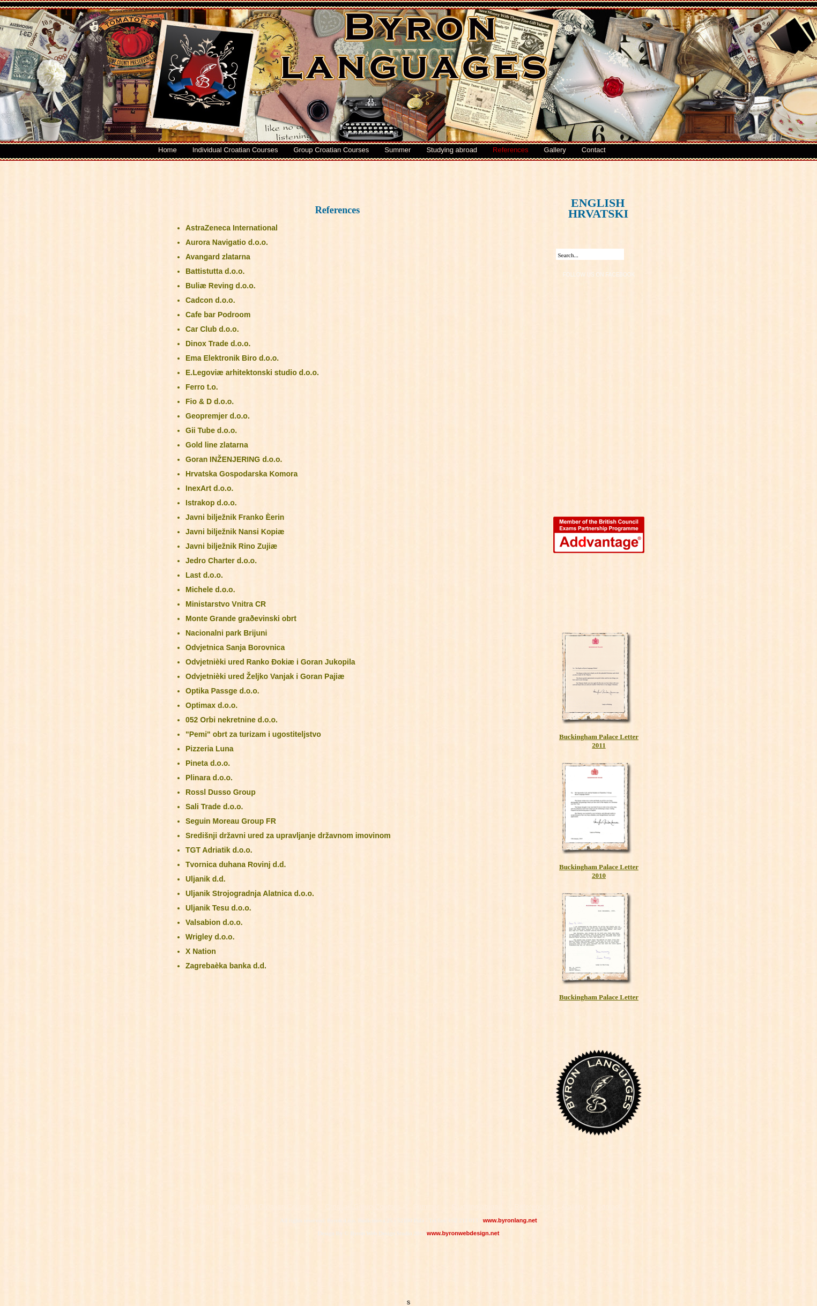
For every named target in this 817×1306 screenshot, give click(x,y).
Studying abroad (451, 150)
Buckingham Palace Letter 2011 (598, 689)
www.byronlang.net (510, 1220)
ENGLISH (587, 197)
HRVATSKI (584, 208)
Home (167, 150)
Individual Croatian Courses (235, 150)
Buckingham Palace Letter (598, 945)
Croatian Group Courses (362, 1207)
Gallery (555, 150)
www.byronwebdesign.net (463, 1233)
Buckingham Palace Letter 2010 (598, 819)
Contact (594, 150)
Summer (397, 150)
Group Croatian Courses (331, 150)
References (510, 150)
